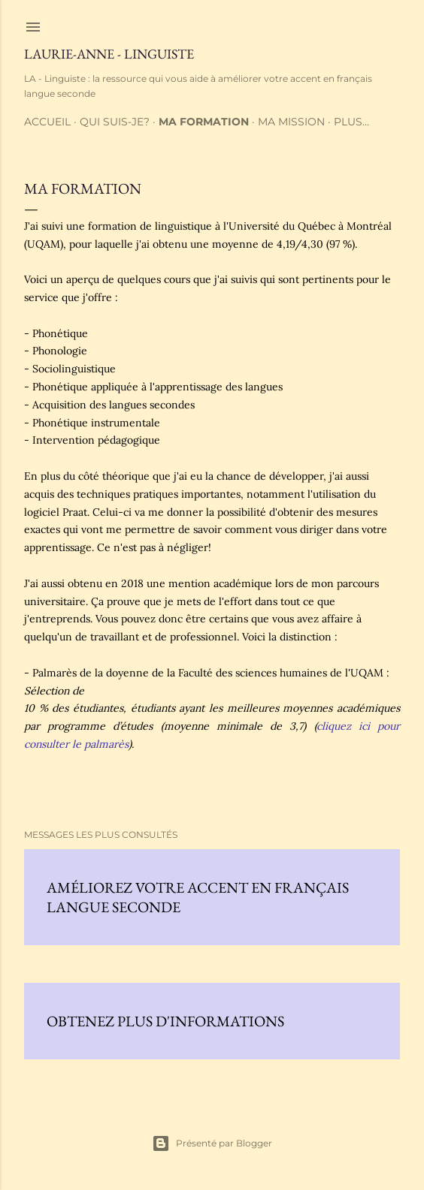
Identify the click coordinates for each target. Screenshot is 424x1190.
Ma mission (291, 121)
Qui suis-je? (115, 121)
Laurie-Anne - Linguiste (109, 53)
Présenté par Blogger (212, 1143)
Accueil (47, 121)
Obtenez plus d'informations (165, 1021)
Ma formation (204, 121)
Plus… (351, 121)
